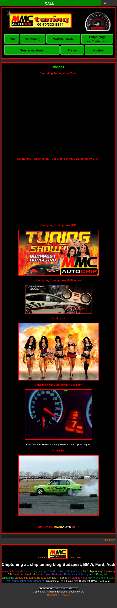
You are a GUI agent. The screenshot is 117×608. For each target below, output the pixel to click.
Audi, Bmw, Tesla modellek (66, 571)
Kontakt (98, 50)
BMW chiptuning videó (101, 577)
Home (11, 39)
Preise (72, 50)
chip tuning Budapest (36, 571)
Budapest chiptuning (76, 574)
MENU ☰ (108, 3)
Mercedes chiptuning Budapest (25, 580)
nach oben (110, 539)
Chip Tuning (75, 557)
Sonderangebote (31, 50)
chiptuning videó (78, 577)
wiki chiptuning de (12, 571)
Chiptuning (32, 39)
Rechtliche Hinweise (58, 594)
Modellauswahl (63, 39)
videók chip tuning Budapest (32, 577)
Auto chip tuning (92, 571)
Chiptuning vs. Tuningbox (97, 39)
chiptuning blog (58, 577)
